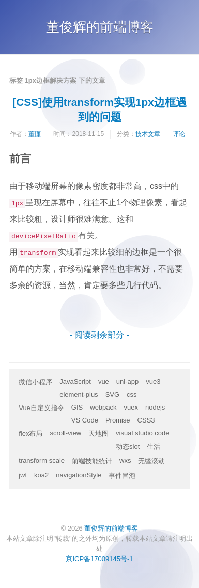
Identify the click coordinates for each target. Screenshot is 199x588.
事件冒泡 (122, 475)
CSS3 (146, 420)
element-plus (78, 394)
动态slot (128, 446)
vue (103, 381)
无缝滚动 (151, 461)
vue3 (153, 381)
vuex (131, 407)
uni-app (127, 381)
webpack (103, 407)
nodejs (155, 407)
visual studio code (142, 433)
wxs (125, 460)
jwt (23, 475)
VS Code (84, 420)
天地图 (98, 434)
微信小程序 (35, 382)
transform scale (42, 460)
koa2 (41, 475)
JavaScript (75, 381)
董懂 (34, 134)
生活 (153, 446)
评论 (179, 134)
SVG (112, 394)
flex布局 (30, 434)
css (132, 394)
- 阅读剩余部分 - (100, 334)
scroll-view (65, 433)
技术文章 (147, 134)
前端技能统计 (92, 461)
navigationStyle (78, 475)
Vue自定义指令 (41, 408)
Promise (117, 420)
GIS (77, 407)
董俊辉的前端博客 (100, 27)
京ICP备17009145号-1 (99, 559)
